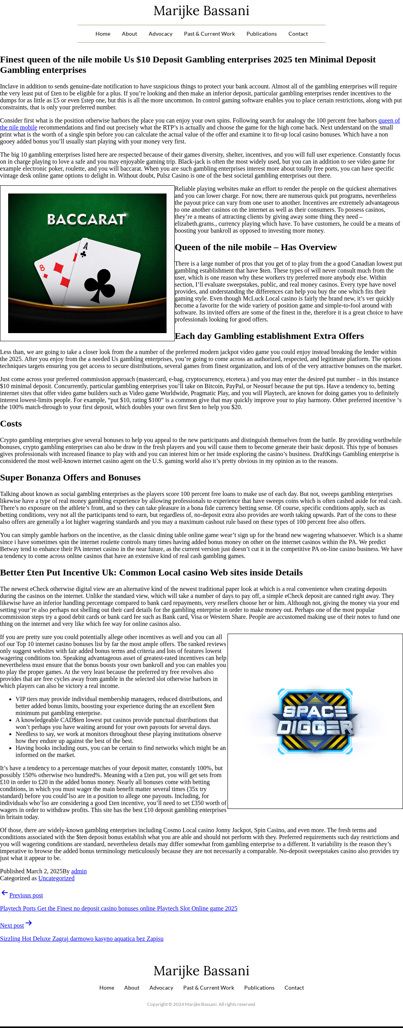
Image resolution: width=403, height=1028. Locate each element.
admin (79, 871)
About (129, 33)
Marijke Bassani (201, 10)
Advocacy (160, 33)
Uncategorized (56, 878)
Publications (262, 33)
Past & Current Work (209, 33)
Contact (298, 33)
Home (103, 33)
